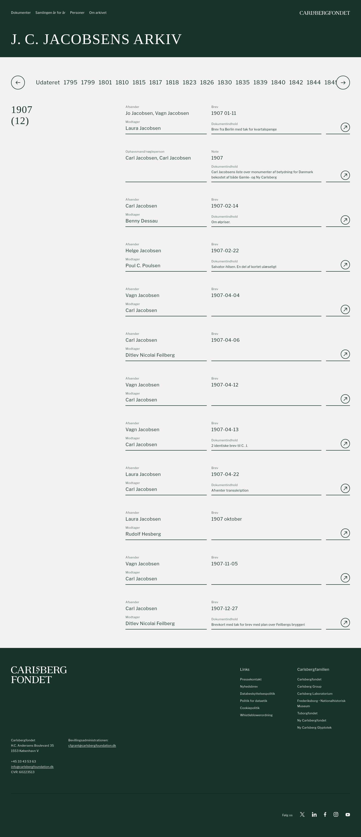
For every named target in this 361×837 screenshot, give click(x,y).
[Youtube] (348, 815)
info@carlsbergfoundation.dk (32, 767)
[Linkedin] (314, 815)
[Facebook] (325, 815)
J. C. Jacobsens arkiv (96, 39)
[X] (302, 815)
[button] (343, 83)
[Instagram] (336, 815)
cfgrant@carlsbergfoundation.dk (92, 745)
